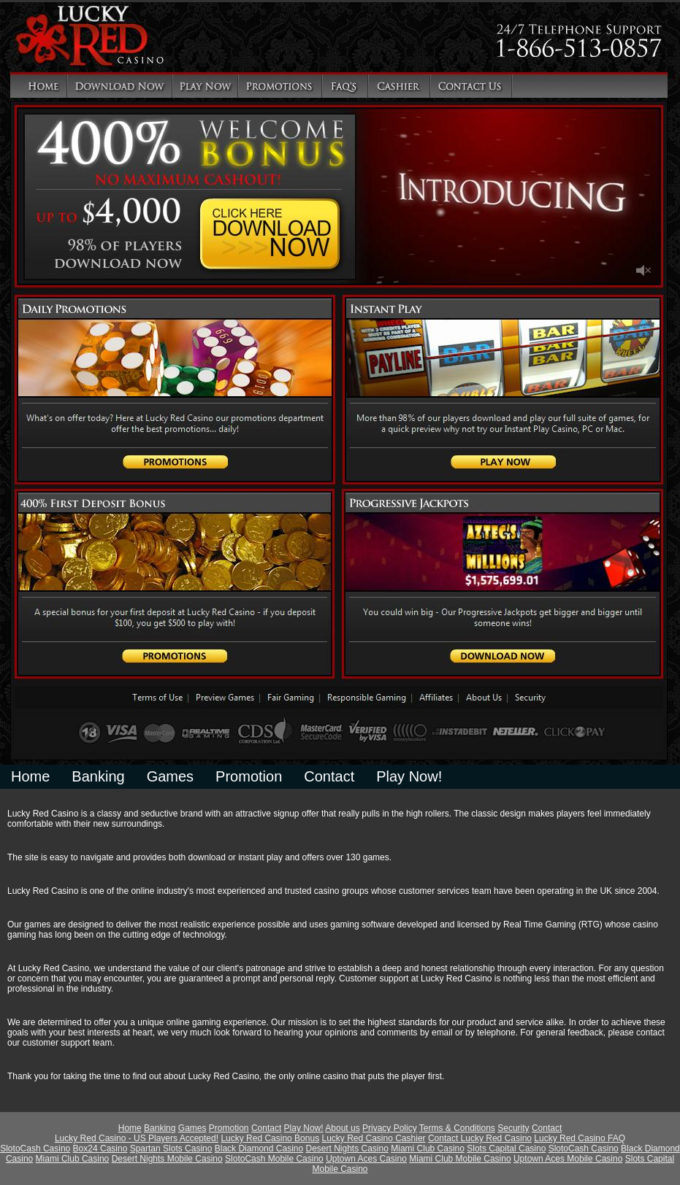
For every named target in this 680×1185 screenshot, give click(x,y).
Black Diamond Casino (259, 1148)
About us (342, 1128)
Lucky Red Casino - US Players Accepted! (136, 1138)
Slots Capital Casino (506, 1148)
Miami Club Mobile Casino (460, 1159)
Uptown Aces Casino (366, 1159)
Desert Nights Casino (346, 1148)
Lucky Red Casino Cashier (373, 1138)
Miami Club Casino (428, 1148)
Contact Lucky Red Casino (480, 1138)
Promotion (248, 776)
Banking (98, 776)
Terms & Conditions (457, 1128)
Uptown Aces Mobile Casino (567, 1159)
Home (30, 776)
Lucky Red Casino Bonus (270, 1138)
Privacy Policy (389, 1128)
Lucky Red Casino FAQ (579, 1138)
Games (170, 776)
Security (513, 1128)
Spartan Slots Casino (171, 1148)
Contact (329, 776)
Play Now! (409, 776)
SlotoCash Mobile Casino (274, 1159)
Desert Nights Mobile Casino (167, 1159)
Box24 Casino (100, 1148)
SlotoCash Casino (35, 1148)
